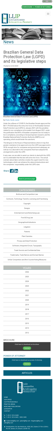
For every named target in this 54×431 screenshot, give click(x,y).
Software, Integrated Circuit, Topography (27, 246)
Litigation (27, 227)
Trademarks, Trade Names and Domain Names (27, 255)
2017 (27, 314)
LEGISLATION (8, 409)
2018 (27, 309)
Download (27, 348)
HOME (6, 397)
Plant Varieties (27, 236)
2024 (27, 281)
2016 (27, 319)
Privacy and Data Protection (27, 241)
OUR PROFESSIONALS (11, 402)
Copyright (27, 203)
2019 (27, 305)
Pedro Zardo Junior (12, 120)
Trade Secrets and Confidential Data (27, 250)
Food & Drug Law (27, 218)
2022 (27, 291)
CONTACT (7, 411)
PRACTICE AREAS (9, 404)
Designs (27, 208)
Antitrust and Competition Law (27, 194)
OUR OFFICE (8, 399)
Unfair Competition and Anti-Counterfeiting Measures (27, 260)
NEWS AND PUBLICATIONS (12, 406)
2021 (27, 295)
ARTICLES (27, 373)
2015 (27, 323)
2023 (27, 286)
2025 (27, 277)
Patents (27, 232)
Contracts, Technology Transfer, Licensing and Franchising (27, 199)
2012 (27, 333)
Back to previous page (27, 179)
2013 (27, 328)
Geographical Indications (27, 222)
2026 (27, 272)
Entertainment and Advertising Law (27, 213)
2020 (27, 300)
